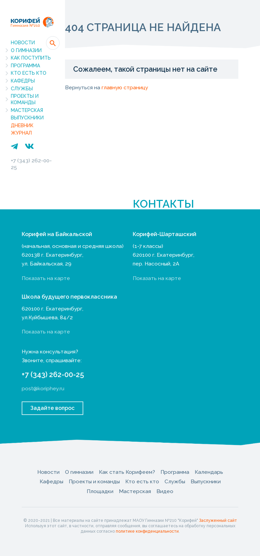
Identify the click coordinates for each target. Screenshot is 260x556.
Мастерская (27, 110)
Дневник (22, 125)
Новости (23, 42)
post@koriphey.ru (43, 388)
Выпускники (27, 117)
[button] (53, 43)
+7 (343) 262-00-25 (53, 374)
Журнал (21, 133)
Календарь (209, 472)
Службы (22, 88)
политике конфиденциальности (147, 531)
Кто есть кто (28, 73)
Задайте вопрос (52, 408)
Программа (25, 65)
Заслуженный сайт (218, 520)
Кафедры (23, 81)
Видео (164, 491)
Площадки (100, 491)
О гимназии (26, 50)
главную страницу (125, 87)
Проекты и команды (25, 99)
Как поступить (31, 58)
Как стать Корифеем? (127, 472)
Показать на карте (46, 278)
